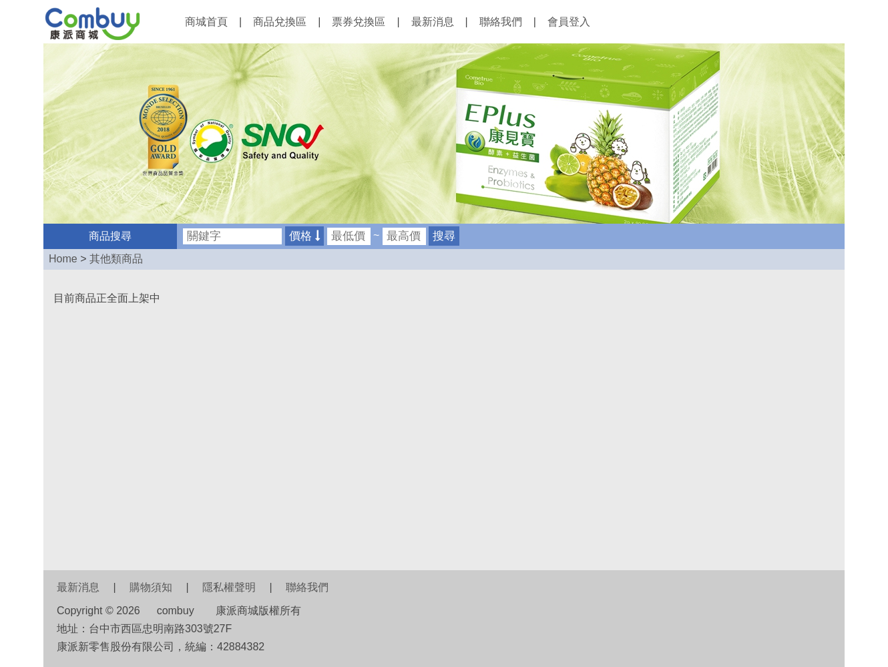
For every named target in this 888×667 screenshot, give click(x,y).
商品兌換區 (279, 21)
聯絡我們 (500, 21)
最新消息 (432, 21)
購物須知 (151, 587)
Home (63, 258)
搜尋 (444, 236)
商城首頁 (206, 21)
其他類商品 (116, 258)
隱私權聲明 (229, 587)
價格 (304, 236)
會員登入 (568, 21)
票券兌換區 (358, 21)
